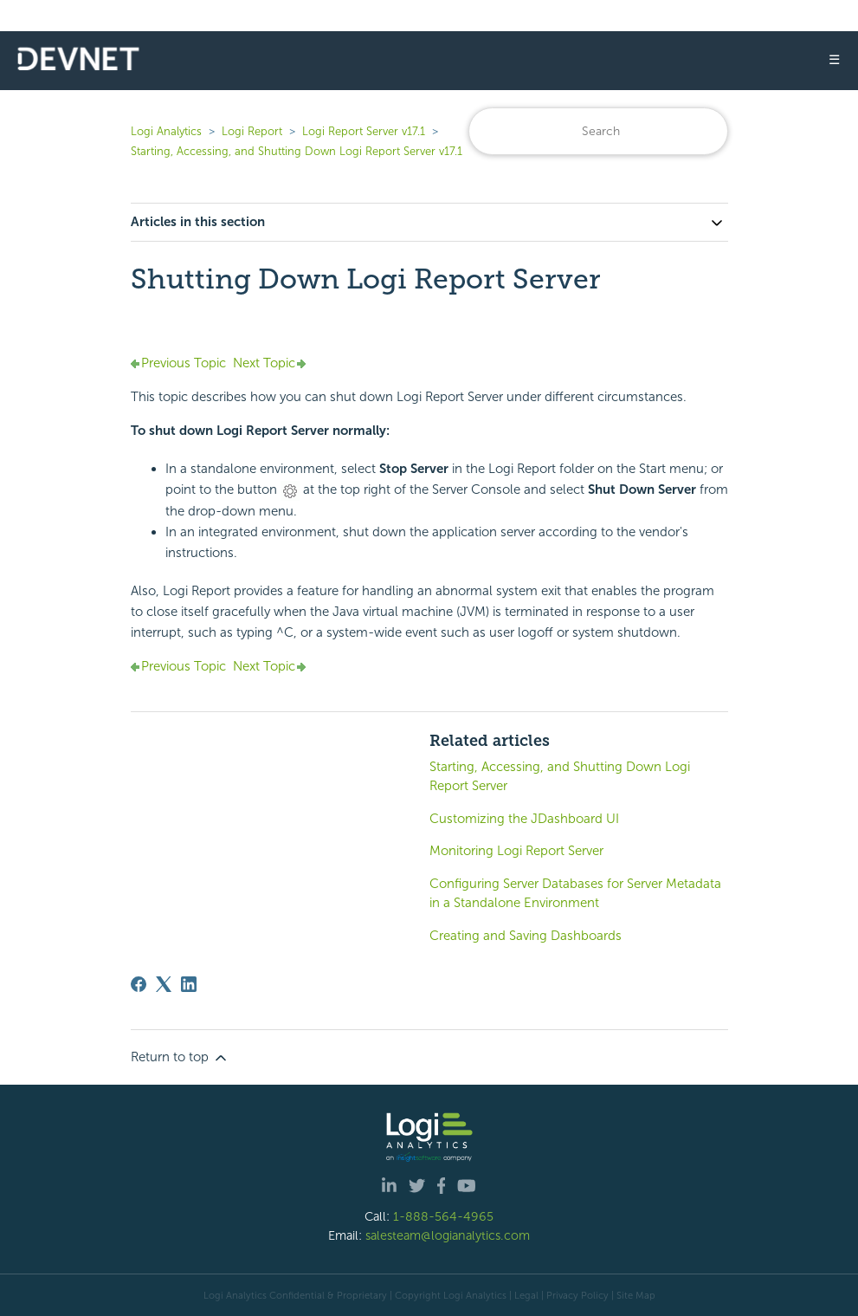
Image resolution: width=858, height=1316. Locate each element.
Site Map (635, 1295)
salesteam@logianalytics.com (447, 1235)
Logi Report (252, 131)
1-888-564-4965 (443, 1216)
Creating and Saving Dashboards (525, 935)
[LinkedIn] (189, 984)
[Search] (598, 131)
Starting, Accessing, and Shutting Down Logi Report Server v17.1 (296, 151)
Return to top (180, 1057)
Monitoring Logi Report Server (516, 851)
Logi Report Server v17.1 (363, 131)
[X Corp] (163, 984)
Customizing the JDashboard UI (524, 819)
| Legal (524, 1295)
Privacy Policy (577, 1295)
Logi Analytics (166, 131)
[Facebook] (138, 984)
